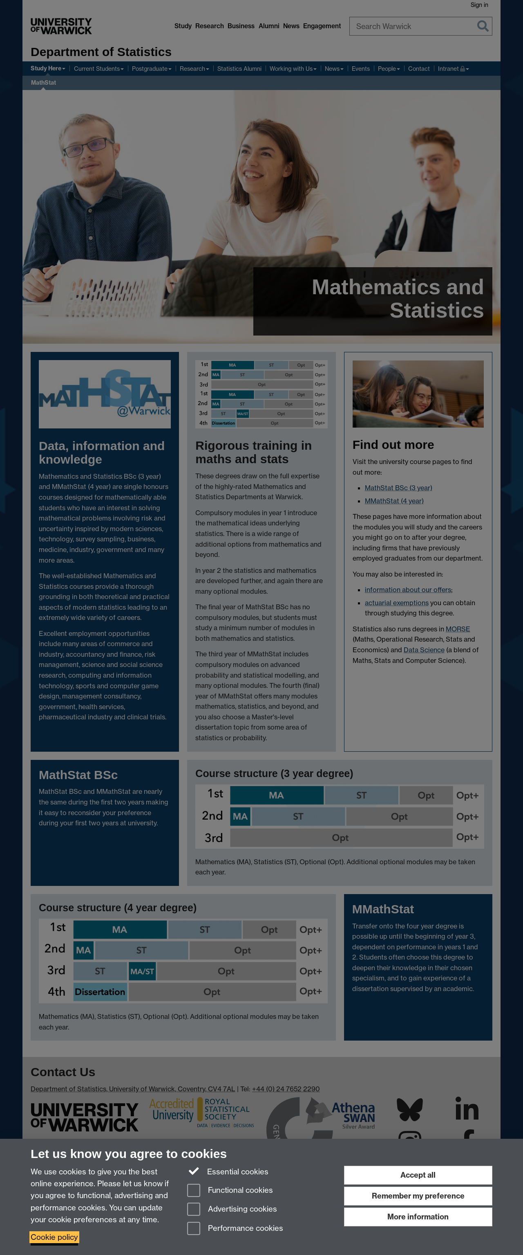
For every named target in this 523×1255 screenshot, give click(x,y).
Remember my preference (418, 1196)
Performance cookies (235, 1229)
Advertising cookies (232, 1209)
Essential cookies (227, 1171)
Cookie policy (54, 1237)
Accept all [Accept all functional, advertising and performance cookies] (418, 1175)
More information (418, 1216)
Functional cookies (230, 1191)
